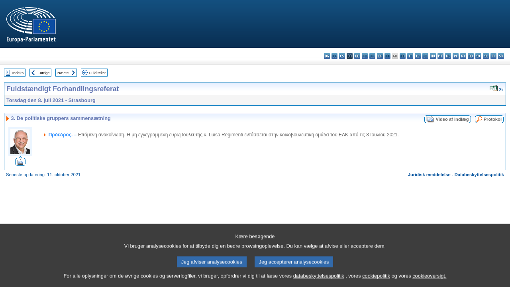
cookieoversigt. (429, 280)
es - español (334, 56)
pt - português (463, 56)
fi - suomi (493, 56)
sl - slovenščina (486, 56)
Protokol (493, 119)
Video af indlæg (452, 119)
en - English (380, 56)
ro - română (471, 56)
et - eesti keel (365, 56)
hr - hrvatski (403, 56)
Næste (63, 73)
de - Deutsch (357, 56)
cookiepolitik (376, 280)
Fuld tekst (97, 73)
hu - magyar (433, 56)
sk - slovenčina (478, 56)
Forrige (43, 73)
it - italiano (410, 56)
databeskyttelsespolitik (318, 280)
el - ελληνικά (372, 56)
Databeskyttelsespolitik (479, 174)
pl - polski (456, 56)
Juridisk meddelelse (429, 174)
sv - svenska (501, 56)
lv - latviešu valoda (418, 56)
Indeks (18, 73)
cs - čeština (342, 56)
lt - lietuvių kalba (425, 56)
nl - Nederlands (448, 56)
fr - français (387, 56)
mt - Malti (440, 56)
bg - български (327, 56)
